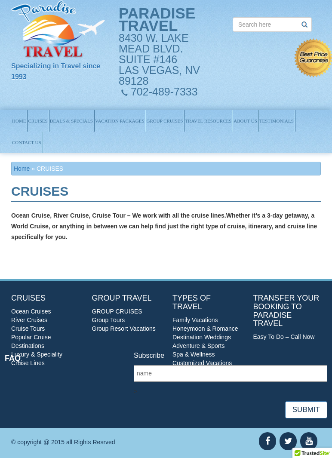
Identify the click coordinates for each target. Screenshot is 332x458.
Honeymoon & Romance (205, 328)
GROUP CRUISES (165, 120)
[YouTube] (308, 441)
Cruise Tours (28, 328)
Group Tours (108, 320)
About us (245, 120)
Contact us (26, 142)
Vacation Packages (119, 120)
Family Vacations (195, 320)
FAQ (13, 358)
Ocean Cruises (31, 311)
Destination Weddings (201, 337)
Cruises (37, 120)
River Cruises (29, 320)
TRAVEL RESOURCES (208, 120)
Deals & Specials (71, 120)
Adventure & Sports (198, 345)
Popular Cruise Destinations (31, 341)
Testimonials (276, 120)
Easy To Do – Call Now (284, 336)
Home (19, 120)
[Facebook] (267, 441)
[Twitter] (288, 441)
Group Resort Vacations (124, 328)
